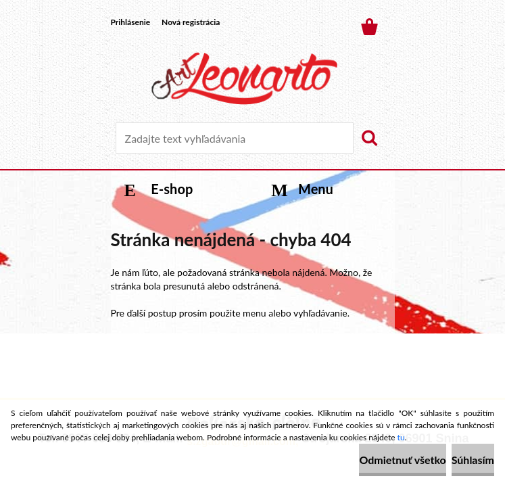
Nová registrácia (191, 22)
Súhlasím (473, 459)
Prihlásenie (131, 22)
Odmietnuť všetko (402, 459)
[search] (369, 138)
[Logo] (244, 78)
